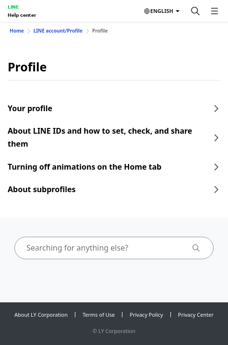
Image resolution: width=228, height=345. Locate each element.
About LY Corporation (41, 314)
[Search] (195, 11)
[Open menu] (214, 11)
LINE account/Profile (58, 30)
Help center (22, 15)
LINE (13, 6)
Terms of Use (99, 314)
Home (17, 30)
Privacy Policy (146, 314)
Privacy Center (196, 314)
